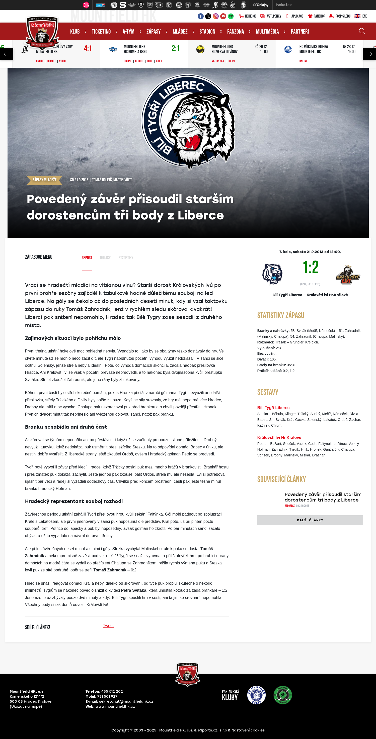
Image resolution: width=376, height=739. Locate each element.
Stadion (207, 32)
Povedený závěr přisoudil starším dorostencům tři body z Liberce (323, 497)
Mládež (180, 32)
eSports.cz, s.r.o (212, 730)
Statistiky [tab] (126, 258)
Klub (75, 32)
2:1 (176, 49)
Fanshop (316, 17)
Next (369, 54)
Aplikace (294, 17)
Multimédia (267, 32)
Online (40, 61)
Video (62, 61)
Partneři (300, 32)
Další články (310, 520)
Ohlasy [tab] (105, 258)
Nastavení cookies (248, 730)
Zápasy (153, 32)
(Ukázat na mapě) (26, 706)
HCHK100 (247, 17)
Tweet (108, 626)
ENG (360, 17)
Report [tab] (87, 258)
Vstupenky (270, 17)
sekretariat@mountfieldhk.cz (126, 701)
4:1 (88, 49)
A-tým (128, 32)
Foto (150, 61)
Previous (6, 54)
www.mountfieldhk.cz (115, 706)
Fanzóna (235, 32)
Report (51, 61)
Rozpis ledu (339, 17)
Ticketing (101, 32)
